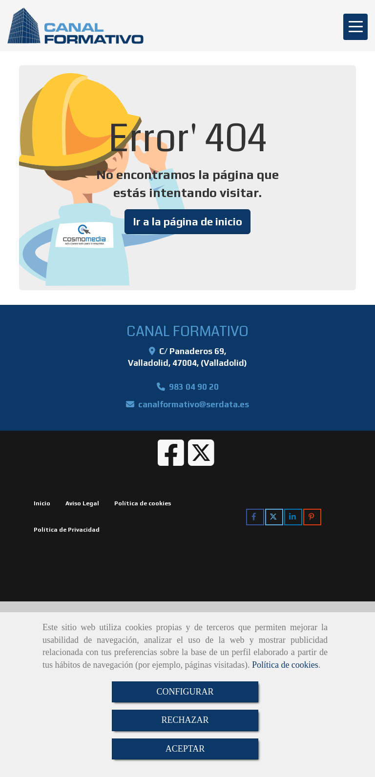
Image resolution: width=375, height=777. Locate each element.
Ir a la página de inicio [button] (187, 221)
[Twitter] (201, 461)
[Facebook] (171, 461)
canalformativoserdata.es (193, 404)
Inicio (42, 503)
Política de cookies (285, 665)
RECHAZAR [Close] (184, 720)
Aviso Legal (82, 503)
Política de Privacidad (67, 529)
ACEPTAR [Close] (185, 749)
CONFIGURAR (184, 692)
